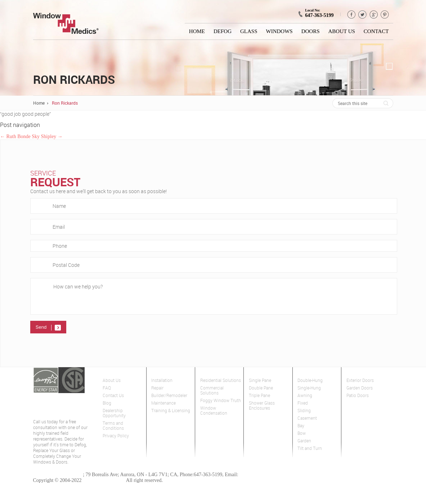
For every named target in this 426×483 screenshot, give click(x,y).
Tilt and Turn (309, 448)
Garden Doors (359, 388)
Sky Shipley (47, 136)
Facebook (351, 14)
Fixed (302, 403)
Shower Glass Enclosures (262, 405)
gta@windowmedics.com (265, 474)
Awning (304, 395)
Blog (107, 403)
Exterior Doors (360, 380)
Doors (310, 31)
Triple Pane (259, 395)
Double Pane (261, 388)
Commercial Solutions (212, 390)
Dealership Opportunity (114, 413)
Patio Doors (357, 395)
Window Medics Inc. (104, 480)
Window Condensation (213, 410)
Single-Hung (309, 388)
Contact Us (113, 395)
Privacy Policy (116, 435)
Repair (157, 388)
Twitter (362, 14)
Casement (307, 418)
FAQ (107, 388)
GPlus (373, 14)
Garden (304, 440)
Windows (279, 31)
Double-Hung (310, 380)
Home (197, 31)
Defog (223, 31)
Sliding (304, 410)
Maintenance (163, 403)
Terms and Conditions (113, 425)
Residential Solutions (220, 380)
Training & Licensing (170, 410)
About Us (341, 31)
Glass (248, 31)
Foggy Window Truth (220, 400)
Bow (301, 433)
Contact (376, 31)
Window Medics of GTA (58, 474)
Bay (300, 425)
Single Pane (260, 380)
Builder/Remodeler (169, 395)
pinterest (385, 14)
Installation (161, 380)
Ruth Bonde (15, 136)
